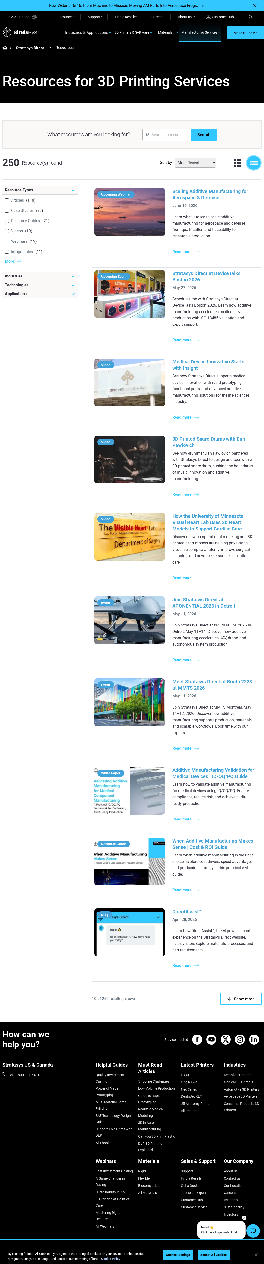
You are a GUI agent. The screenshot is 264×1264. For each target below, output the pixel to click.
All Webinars (105, 1226)
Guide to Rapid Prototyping (149, 1099)
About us (185, 17)
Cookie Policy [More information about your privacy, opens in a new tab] (110, 1259)
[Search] (251, 17)
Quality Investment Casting (110, 1078)
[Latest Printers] (200, 1067)
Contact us (232, 1178)
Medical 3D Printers (238, 1082)
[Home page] (3, 48)
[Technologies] (40, 285)
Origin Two (189, 1082)
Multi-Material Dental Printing (111, 1105)
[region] (132, 1255)
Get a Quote (190, 1186)
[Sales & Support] (200, 1163)
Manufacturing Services (199, 32)
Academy (231, 1200)
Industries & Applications (86, 32)
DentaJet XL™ (191, 1096)
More (9, 261)
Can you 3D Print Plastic (156, 1136)
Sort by (166, 162)
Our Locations (234, 1186)
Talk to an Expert (193, 1193)
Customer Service (194, 1207)
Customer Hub (220, 17)
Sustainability (234, 1207)
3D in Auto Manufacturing (149, 1126)
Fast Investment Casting (114, 1171)
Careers (157, 17)
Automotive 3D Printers (241, 1089)
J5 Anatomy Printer (196, 1104)
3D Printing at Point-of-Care (113, 1202)
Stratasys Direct (30, 48)
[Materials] (157, 1163)
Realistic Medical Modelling (150, 1112)
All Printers (189, 1111)
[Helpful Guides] (114, 1067)
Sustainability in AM (111, 1192)
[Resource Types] (40, 190)
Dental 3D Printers (237, 1075)
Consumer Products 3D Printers (241, 1107)
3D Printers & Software (131, 32)
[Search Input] (166, 135)
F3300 (186, 1075)
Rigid (142, 1171)
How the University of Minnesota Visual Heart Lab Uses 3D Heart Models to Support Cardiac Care (208, 522)
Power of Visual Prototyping (107, 1091)
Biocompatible (149, 1186)
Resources (65, 17)
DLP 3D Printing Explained (150, 1147)
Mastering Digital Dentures (108, 1216)
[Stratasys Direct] (50, 47)
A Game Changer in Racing (110, 1181)
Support (94, 17)
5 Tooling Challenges (153, 1081)
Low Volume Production (156, 1088)
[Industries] (40, 276)
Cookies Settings (178, 1255)
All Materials (147, 1193)
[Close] (255, 5)
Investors (231, 1214)
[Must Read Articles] (157, 1070)
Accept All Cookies (213, 1255)
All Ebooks (103, 1143)
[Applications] (40, 293)
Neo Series (189, 1089)
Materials (165, 32)
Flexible (144, 1178)
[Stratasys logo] (19, 32)
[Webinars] (114, 1163)
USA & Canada (23, 17)
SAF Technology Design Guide (113, 1119)
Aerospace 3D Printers (241, 1096)
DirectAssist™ (187, 912)
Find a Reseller (126, 17)
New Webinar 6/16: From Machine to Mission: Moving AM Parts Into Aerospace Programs (126, 5)
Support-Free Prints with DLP (114, 1132)
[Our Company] (243, 1163)
